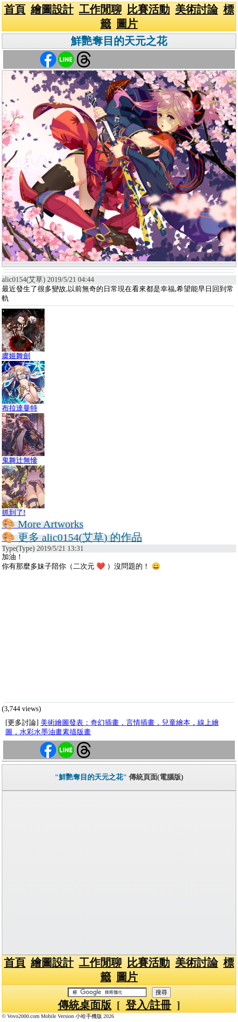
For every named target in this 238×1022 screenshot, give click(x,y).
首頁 (14, 9)
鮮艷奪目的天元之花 (119, 41)
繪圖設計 (52, 9)
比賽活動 (148, 9)
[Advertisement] (119, 636)
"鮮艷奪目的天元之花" (91, 777)
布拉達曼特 (19, 408)
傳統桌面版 (84, 1005)
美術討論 (196, 9)
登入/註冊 (149, 1005)
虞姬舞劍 (16, 356)
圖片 (127, 23)
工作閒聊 (100, 9)
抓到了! (13, 512)
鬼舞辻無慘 (19, 460)
